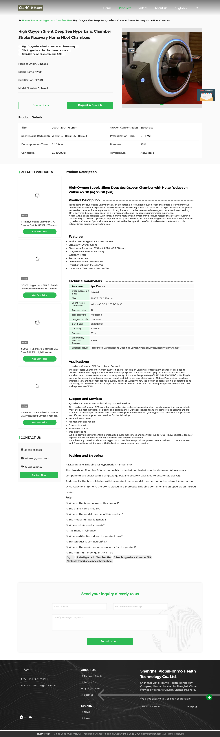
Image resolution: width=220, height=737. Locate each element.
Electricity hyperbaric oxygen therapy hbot (89, 561)
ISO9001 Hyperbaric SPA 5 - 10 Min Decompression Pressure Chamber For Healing (39, 288)
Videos (142, 8)
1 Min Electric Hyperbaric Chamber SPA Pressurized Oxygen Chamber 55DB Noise (40, 416)
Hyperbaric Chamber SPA (57, 20)
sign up (192, 706)
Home (107, 8)
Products (125, 8)
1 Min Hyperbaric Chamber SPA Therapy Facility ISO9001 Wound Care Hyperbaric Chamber (38, 225)
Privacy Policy (43, 733)
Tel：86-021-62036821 (34, 679)
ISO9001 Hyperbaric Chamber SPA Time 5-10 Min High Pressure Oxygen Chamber (39, 352)
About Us (161, 8)
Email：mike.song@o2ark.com (38, 685)
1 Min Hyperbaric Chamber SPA (94, 557)
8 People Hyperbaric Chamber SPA (132, 557)
